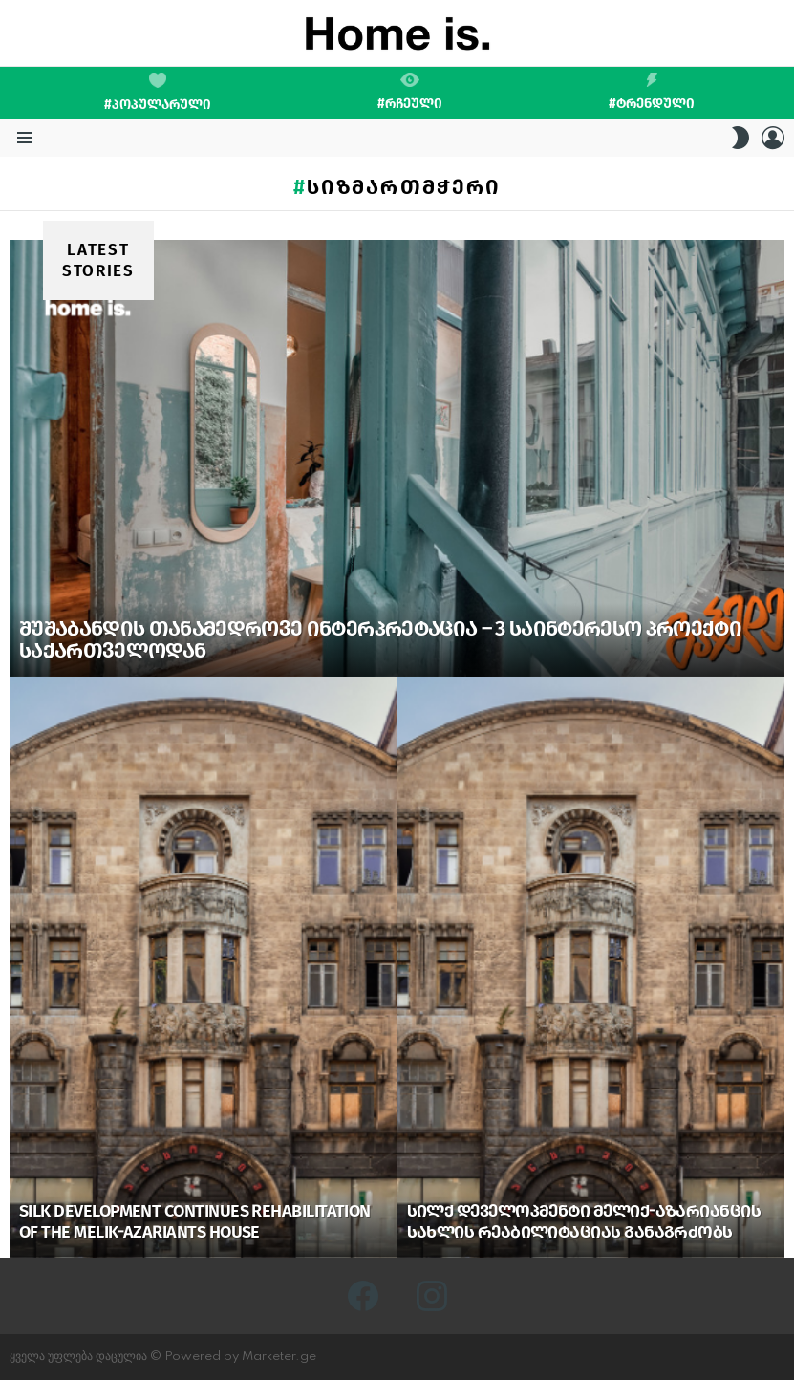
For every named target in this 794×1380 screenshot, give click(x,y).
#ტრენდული (652, 92)
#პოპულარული (157, 93)
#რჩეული (409, 92)
